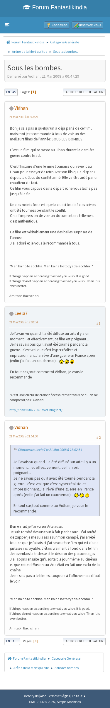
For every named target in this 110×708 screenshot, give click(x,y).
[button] (7, 25)
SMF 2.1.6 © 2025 (42, 702)
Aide (43, 696)
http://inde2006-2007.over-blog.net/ (35, 410)
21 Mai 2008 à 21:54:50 (23, 436)
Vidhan (21, 108)
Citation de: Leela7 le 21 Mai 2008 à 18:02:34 (50, 449)
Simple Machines (69, 702)
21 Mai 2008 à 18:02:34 (23, 322)
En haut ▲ (79, 696)
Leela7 (21, 313)
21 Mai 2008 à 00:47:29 (23, 117)
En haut (12, 641)
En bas (11, 92)
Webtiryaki (31, 696)
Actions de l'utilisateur (84, 92)
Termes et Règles (59, 696)
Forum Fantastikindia (55, 7)
